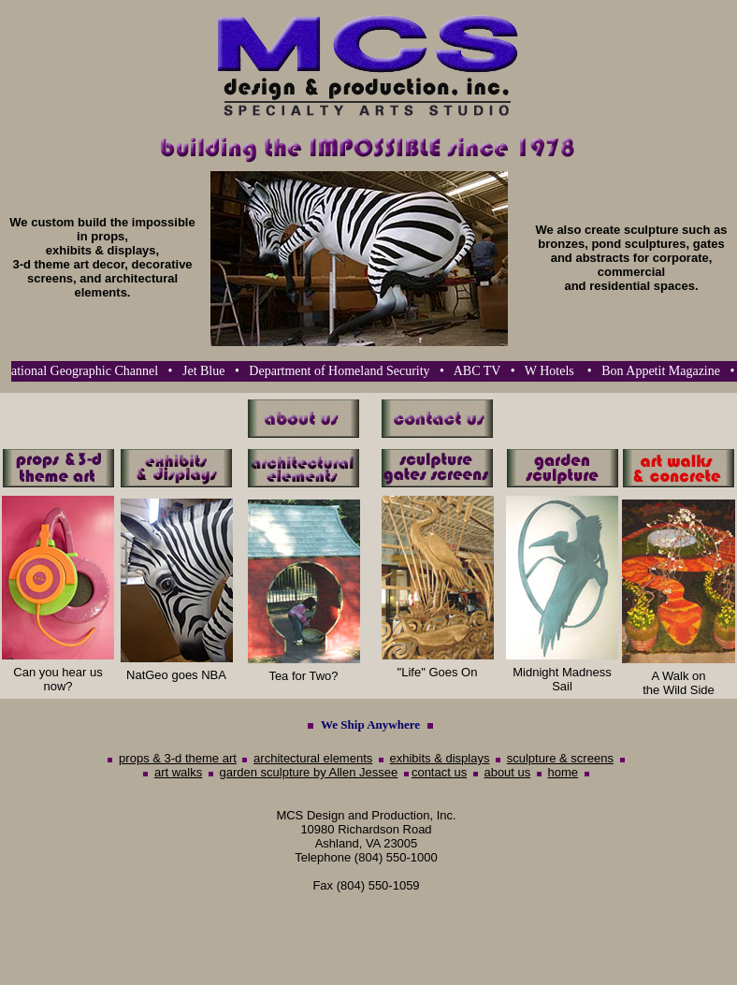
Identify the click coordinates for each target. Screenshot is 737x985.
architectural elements (312, 758)
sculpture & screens (560, 758)
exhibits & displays (440, 758)
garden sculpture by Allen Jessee (308, 772)
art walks (178, 772)
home (563, 772)
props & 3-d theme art (178, 758)
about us (507, 772)
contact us (439, 772)
